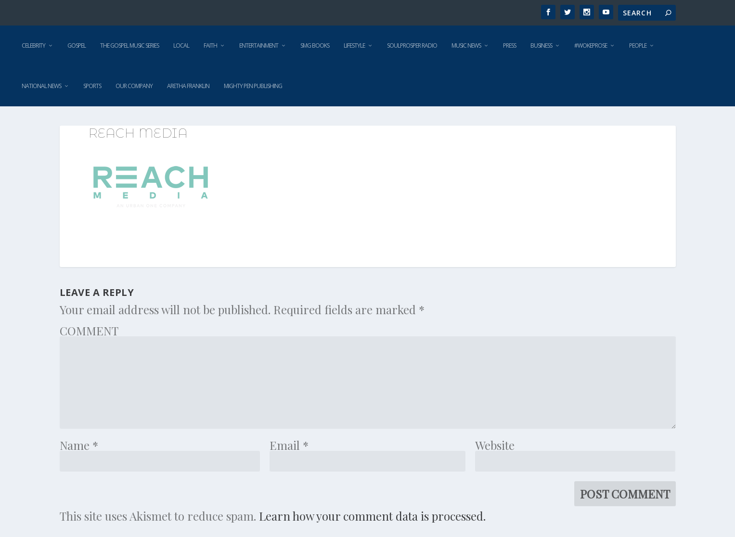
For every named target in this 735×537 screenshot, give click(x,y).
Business (541, 45)
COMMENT (89, 330)
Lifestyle (354, 45)
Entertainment (258, 45)
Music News (466, 45)
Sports (92, 86)
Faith (210, 45)
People (637, 45)
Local (181, 45)
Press (509, 45)
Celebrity (33, 45)
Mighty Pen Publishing (253, 86)
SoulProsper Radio (412, 45)
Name (79, 445)
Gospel (76, 45)
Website (495, 445)
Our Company (134, 86)
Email (289, 445)
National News (41, 86)
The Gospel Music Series (129, 45)
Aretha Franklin (188, 86)
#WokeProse (590, 45)
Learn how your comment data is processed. (372, 516)
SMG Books (314, 45)
